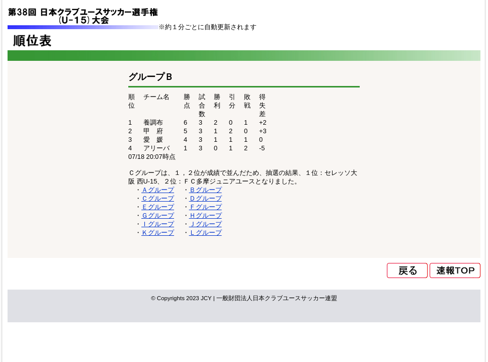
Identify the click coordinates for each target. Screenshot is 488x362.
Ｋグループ (157, 232)
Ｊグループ (205, 224)
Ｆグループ (205, 207)
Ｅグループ (157, 207)
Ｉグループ (157, 224)
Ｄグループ (205, 198)
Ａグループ (157, 190)
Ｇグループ (157, 215)
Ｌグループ (205, 232)
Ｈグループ (205, 215)
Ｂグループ (205, 190)
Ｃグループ (157, 198)
